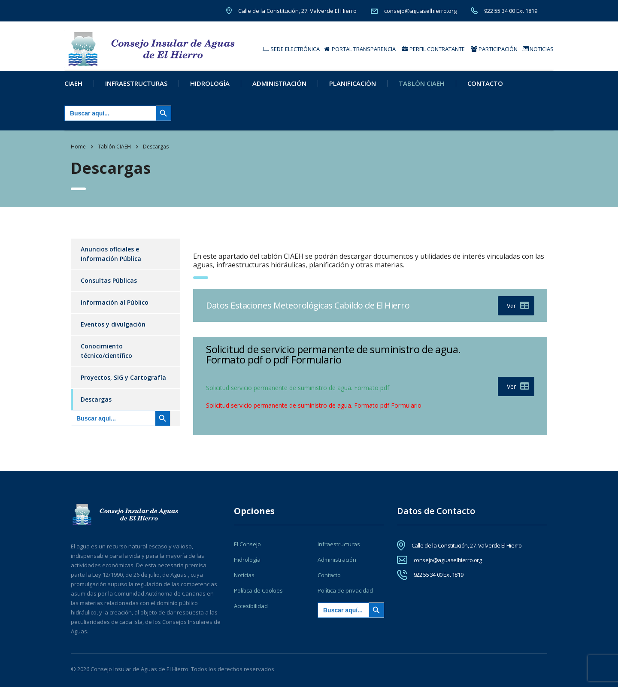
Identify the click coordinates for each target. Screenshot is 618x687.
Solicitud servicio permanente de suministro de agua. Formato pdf (297, 393)
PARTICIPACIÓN (494, 49)
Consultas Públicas (109, 286)
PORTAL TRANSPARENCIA (360, 49)
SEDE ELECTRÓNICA (291, 49)
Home (78, 152)
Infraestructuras (136, 89)
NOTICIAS (538, 49)
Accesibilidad (251, 605)
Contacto (485, 89)
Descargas (96, 405)
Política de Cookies (258, 590)
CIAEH (73, 89)
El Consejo (247, 544)
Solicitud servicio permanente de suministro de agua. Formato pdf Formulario (313, 411)
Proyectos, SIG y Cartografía (123, 383)
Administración (279, 89)
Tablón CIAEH (422, 89)
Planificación (352, 89)
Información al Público (114, 308)
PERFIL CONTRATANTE (433, 49)
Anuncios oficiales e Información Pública (111, 259)
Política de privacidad (345, 590)
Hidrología (210, 89)
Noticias (244, 575)
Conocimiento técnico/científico (106, 356)
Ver (518, 311)
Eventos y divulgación (113, 330)
